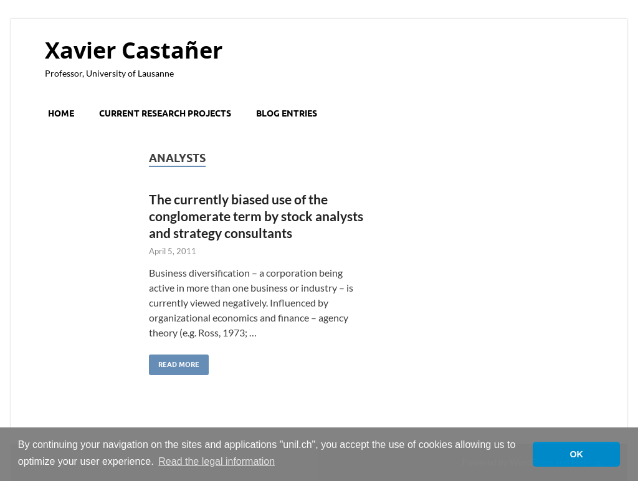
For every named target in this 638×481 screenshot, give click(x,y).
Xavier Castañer (133, 50)
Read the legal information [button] (216, 461)
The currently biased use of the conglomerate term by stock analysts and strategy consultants (256, 216)
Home (61, 113)
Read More (174, 362)
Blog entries (286, 113)
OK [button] (576, 454)
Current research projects (165, 113)
